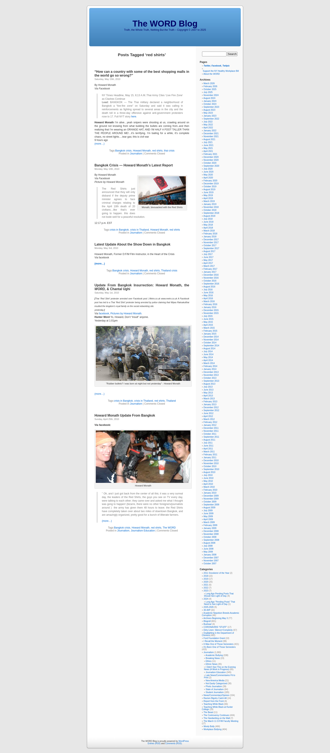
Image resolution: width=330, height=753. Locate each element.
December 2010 (211, 460)
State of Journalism (215, 689)
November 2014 (211, 340)
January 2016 (210, 307)
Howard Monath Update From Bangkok (124, 415)
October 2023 (210, 104)
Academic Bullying (214, 655)
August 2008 (209, 543)
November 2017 (211, 242)
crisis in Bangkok (119, 229)
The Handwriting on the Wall (217, 718)
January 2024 (210, 101)
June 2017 (208, 257)
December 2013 (211, 372)
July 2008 (208, 546)
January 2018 (210, 236)
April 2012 (208, 416)
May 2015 (208, 322)
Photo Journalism (214, 686)
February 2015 (210, 331)
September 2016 (211, 284)
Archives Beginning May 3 (216, 618)
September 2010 (211, 469)
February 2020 (210, 180)
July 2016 (208, 289)
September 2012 (211, 410)
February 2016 (210, 304)
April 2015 (208, 325)
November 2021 (211, 136)
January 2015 (210, 334)
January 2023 (210, 116)
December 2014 (211, 337)
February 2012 (210, 422)
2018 (206, 576)
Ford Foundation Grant (214, 638)
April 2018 (208, 228)
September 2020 (211, 166)
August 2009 (209, 507)
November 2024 (211, 95)
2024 (206, 599)
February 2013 (210, 401)
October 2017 (210, 245)
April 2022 (208, 127)
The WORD (169, 527)
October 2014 (210, 342)
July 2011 (208, 443)
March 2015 (209, 328)
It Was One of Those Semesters (218, 644)
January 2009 (210, 528)
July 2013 (208, 387)
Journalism (136, 153)
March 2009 (209, 522)
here (133, 116)
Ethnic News (211, 664)
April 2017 (208, 263)
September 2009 (211, 504)
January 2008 (210, 555)
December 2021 (211, 133)
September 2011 (211, 437)
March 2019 (209, 201)
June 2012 (208, 413)
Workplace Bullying (212, 729)
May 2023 (208, 113)
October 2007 (210, 563)
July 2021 (208, 142)
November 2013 (211, 375)
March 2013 (209, 398)
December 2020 (211, 157)
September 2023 (211, 107)
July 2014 (208, 351)
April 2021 (208, 151)
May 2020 (208, 175)
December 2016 (211, 275)
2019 (206, 579)
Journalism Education (143, 530)
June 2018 (208, 222)
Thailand (171, 400)
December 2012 (211, 407)
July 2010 (208, 475)
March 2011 (209, 451)
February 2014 (210, 366)
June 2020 (208, 172)
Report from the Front (214, 701)
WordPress (183, 741)
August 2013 (209, 384)
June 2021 (208, 145)
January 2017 (210, 272)
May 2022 (208, 125)
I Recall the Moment (213, 641)
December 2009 (211, 496)
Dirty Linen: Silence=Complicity (218, 630)
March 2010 (209, 487)
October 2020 (210, 163)
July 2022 (208, 122)
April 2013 (208, 395)
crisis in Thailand (139, 229)
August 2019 (209, 189)
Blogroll (207, 621)
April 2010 (208, 484)
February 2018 (210, 233)
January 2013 (210, 404)
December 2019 (211, 183)
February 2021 (210, 154)
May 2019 (208, 195)
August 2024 (209, 98)
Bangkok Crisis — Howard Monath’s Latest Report (133, 165)
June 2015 (208, 319)
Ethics (208, 661)
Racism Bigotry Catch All (215, 698)
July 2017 (208, 254)
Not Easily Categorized (216, 683)
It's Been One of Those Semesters (220, 647)
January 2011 (210, 457)
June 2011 (208, 446)
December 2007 (211, 557)
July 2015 (208, 316)
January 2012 (210, 425)
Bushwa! (208, 624)
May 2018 (208, 225)
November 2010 (211, 463)
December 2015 (211, 310)
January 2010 (210, 493)
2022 (206, 588)
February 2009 (210, 525)
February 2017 (210, 269)
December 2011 (211, 428)
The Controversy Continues (216, 715)
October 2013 (210, 378)
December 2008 (211, 531)
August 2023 (209, 110)
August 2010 (209, 472)
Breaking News (213, 658)
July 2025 (208, 92)
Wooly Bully (209, 726)
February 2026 (210, 86)
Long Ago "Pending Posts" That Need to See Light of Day (219, 603)
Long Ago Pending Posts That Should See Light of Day (218, 594)
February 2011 (210, 454)
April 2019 (208, 198)
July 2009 (208, 510)
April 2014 (208, 360)
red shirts (157, 150)
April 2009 (208, 519)
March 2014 (209, 363)
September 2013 (211, 381)
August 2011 (209, 440)
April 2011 (208, 449)
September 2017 (211, 248)
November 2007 (211, 560)
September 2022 (211, 119)
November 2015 (211, 313)
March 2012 (209, 419)
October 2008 (210, 537)
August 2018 (209, 216)
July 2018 (208, 219)
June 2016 (208, 292)
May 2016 (208, 295)
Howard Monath (142, 150)
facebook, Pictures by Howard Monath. (120, 313)
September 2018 (211, 213)
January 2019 (210, 204)
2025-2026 (209, 607)
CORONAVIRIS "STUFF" (215, 627)
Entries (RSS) (154, 743)
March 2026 (209, 83)
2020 (206, 582)
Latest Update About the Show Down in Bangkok (132, 244)
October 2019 (210, 186)
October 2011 (210, 434)
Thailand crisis (169, 270)
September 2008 (211, 540)
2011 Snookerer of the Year (216, 573)
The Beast (208, 712)
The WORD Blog (165, 23)
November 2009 (211, 499)
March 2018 (209, 231)
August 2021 (209, 139)
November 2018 (211, 207)
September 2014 (211, 345)
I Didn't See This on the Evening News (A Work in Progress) (220, 668)
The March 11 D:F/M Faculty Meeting (221, 721)
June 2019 (208, 192)
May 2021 (208, 148)
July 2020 (208, 169)
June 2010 (208, 478)
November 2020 (211, 160)
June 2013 (208, 390)
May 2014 (208, 357)
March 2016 (209, 301)
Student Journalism (215, 692)
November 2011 (211, 431)
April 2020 (208, 178)
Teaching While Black (214, 704)
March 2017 (209, 266)
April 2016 (208, 298)
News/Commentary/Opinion (216, 695)
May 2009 (208, 516)
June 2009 (208, 513)
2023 (206, 591)
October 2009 (210, 502)
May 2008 (208, 552)
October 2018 (210, 210)
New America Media (215, 680)
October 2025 (210, 89)
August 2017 (209, 251)
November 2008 (211, 534)
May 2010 (208, 481)
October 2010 (210, 466)
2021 (206, 585)
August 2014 (209, 348)
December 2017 (211, 239)
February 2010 (210, 490)
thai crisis (169, 150)
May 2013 (208, 393)
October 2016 (210, 281)
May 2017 (208, 260)
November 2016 (211, 278)
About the (212, 74)
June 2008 (208, 549)
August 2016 (209, 287)
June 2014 (208, 354)
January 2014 (210, 369)
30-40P (207, 610)
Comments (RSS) (173, 743)
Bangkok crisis (123, 150)
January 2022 (210, 130)
